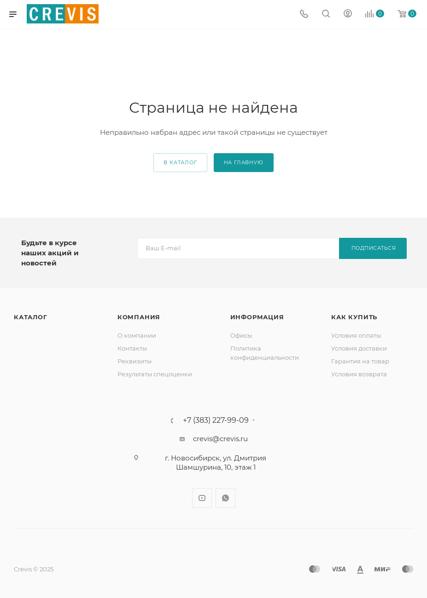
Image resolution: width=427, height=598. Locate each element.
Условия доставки (359, 348)
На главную (243, 162)
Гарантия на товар (360, 361)
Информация (257, 317)
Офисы (241, 335)
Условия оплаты (356, 335)
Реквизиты (134, 361)
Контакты (132, 348)
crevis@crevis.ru (220, 438)
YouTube (202, 498)
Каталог (30, 317)
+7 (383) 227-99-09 (216, 420)
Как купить (354, 317)
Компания (138, 317)
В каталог (180, 162)
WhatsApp (225, 498)
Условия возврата (359, 374)
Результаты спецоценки (154, 374)
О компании (136, 335)
